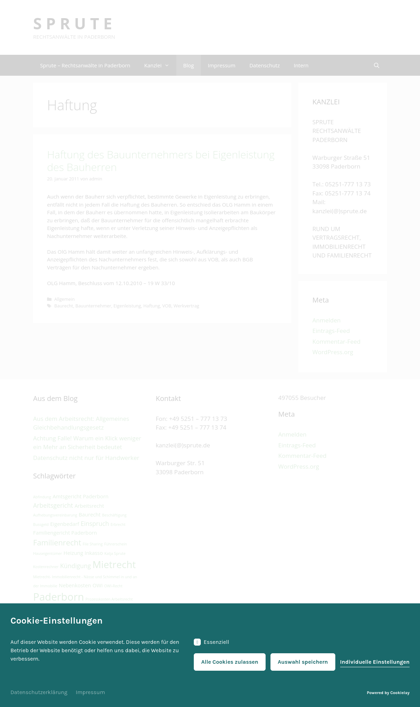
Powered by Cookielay (388, 692)
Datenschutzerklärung (38, 692)
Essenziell (211, 642)
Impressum (90, 692)
